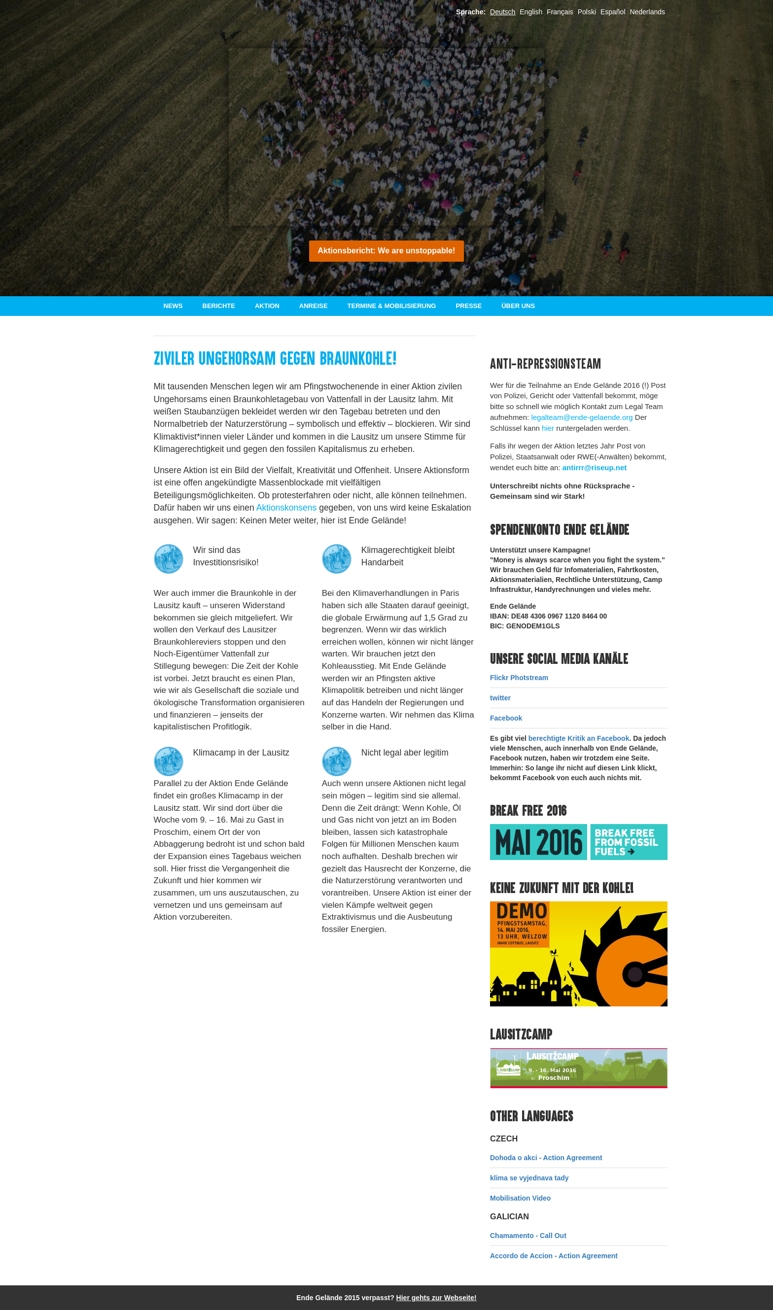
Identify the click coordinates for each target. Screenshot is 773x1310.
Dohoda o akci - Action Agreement (546, 1158)
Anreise (313, 306)
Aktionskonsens (286, 508)
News (173, 306)
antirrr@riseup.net (594, 467)
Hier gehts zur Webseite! (436, 1298)
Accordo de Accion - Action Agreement (554, 1256)
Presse (469, 306)
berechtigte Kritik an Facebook (579, 738)
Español (613, 12)
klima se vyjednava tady (529, 1178)
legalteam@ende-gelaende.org (581, 417)
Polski (587, 12)
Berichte (219, 306)
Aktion (267, 306)
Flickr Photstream (519, 678)
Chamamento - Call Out (528, 1236)
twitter (500, 698)
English (531, 12)
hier (548, 428)
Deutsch (502, 12)
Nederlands (647, 12)
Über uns (518, 306)
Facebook (506, 718)
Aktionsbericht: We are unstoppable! (387, 250)
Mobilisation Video (520, 1198)
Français (560, 12)
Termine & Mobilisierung (392, 306)
